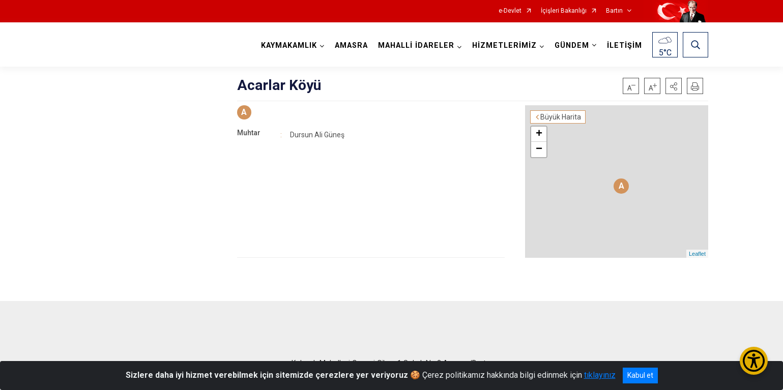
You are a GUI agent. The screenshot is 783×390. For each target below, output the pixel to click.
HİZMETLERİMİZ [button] (504, 45)
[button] (673, 86)
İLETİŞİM (624, 45)
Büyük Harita (560, 117)
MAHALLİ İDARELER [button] (416, 45)
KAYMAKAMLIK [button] (289, 45)
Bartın (614, 11)
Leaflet (697, 254)
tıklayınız (600, 375)
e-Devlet (510, 11)
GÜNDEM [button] (572, 45)
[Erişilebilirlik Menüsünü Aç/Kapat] (754, 361)
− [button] (539, 149)
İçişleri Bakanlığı (564, 11)
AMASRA (351, 45)
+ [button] (539, 134)
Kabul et (640, 375)
